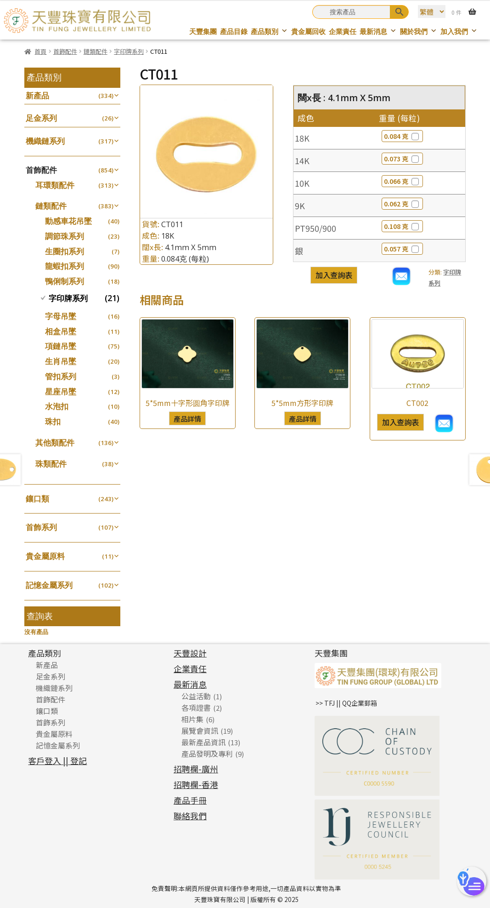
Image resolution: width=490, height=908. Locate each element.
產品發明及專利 (207, 753)
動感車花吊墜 (68, 221)
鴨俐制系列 (64, 281)
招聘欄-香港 (196, 784)
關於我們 (418, 31)
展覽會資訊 (199, 730)
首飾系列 (41, 527)
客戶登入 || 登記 (57, 760)
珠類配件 (51, 463)
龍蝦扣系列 (64, 266)
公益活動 (196, 696)
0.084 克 (402, 136)
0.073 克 (402, 158)
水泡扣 (56, 406)
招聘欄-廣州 (196, 769)
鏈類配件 (95, 51)
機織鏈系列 (45, 141)
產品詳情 (187, 418)
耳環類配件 (54, 185)
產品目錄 (234, 31)
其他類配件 (54, 442)
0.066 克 (402, 181)
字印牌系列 (129, 51)
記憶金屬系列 (49, 585)
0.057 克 (402, 248)
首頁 (40, 51)
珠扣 (53, 421)
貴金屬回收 (308, 31)
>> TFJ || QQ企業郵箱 (346, 703)
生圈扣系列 (64, 251)
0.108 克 (402, 226)
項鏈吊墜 (60, 346)
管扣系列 (60, 376)
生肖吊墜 (60, 361)
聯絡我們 (190, 816)
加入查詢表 (333, 274)
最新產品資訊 (203, 742)
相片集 (192, 719)
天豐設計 (190, 653)
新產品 (37, 95)
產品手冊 (190, 800)
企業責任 (342, 31)
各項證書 (196, 707)
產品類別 (269, 31)
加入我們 (459, 31)
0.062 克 (402, 203)
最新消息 (378, 31)
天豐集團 (203, 31)
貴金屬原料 (45, 556)
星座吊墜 (60, 391)
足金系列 (41, 118)
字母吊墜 (60, 316)
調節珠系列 (64, 236)
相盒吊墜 (60, 331)
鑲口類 (37, 498)
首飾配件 (65, 51)
